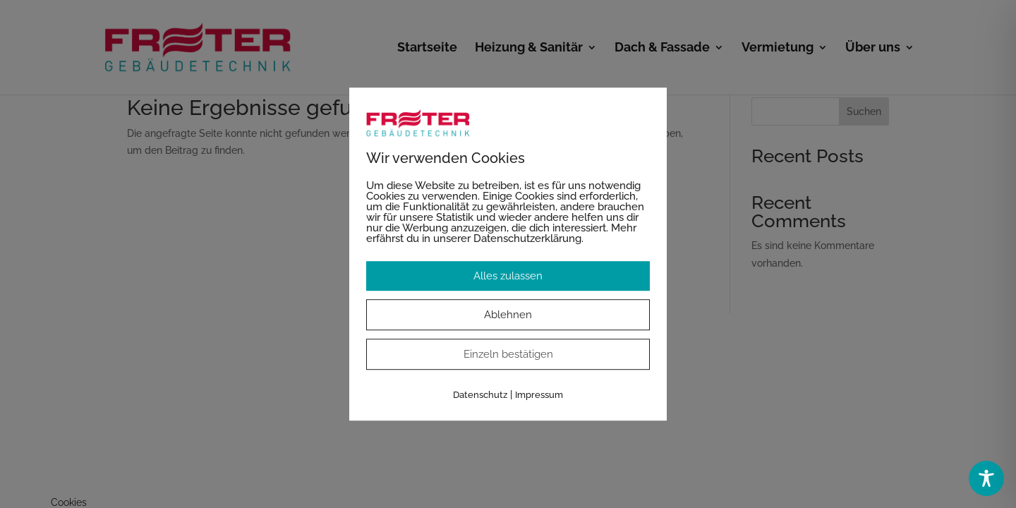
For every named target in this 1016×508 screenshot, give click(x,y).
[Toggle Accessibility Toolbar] (986, 478)
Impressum (539, 394)
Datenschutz (480, 394)
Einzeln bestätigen (508, 354)
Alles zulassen (508, 276)
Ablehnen (508, 314)
